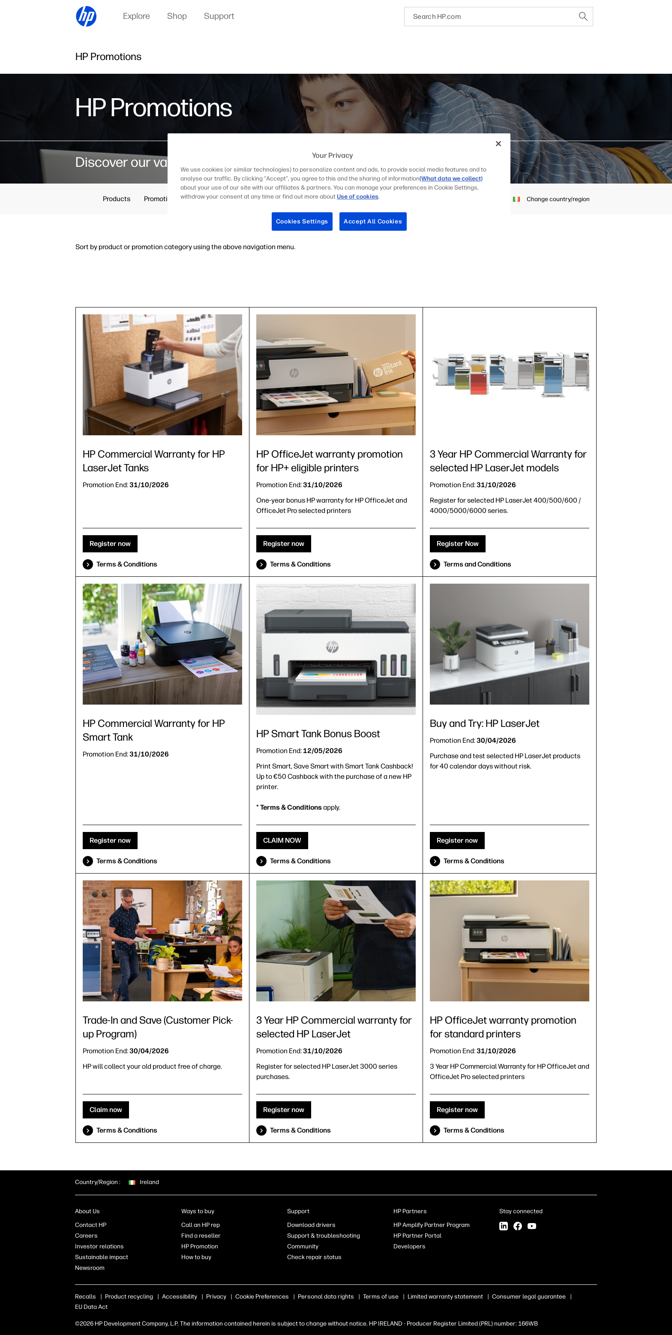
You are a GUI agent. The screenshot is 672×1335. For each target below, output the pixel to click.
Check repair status (314, 1257)
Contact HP (90, 1225)
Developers (409, 1246)
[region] (339, 188)
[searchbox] (489, 16)
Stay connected (521, 1211)
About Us (87, 1211)
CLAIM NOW (282, 840)
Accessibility (179, 1296)
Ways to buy (197, 1211)
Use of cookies (357, 196)
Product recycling (129, 1296)
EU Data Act (91, 1307)
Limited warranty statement (445, 1296)
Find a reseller (201, 1235)
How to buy (196, 1257)
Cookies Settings (302, 221)
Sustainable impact (101, 1257)
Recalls (85, 1296)
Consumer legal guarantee (529, 1296)
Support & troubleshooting (323, 1235)
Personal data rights (326, 1296)
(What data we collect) (451, 178)
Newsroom (90, 1268)
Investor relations (99, 1246)
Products (116, 199)
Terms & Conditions (126, 564)
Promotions (161, 199)
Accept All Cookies (373, 221)
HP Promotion (199, 1246)
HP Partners (410, 1211)
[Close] (498, 143)
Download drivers (311, 1225)
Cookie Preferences (262, 1296)
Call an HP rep (200, 1225)
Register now (110, 543)
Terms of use (381, 1296)
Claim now (106, 1110)
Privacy (216, 1296)
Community (302, 1246)
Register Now (458, 543)
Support (298, 1211)
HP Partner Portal (417, 1235)
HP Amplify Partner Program (431, 1225)
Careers (86, 1235)
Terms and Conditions (477, 564)
